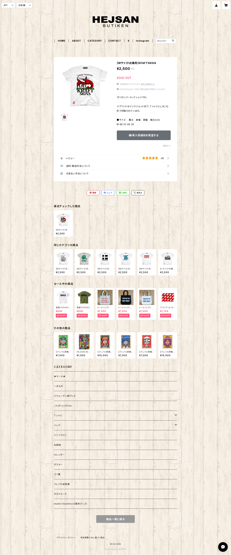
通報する (167, 146)
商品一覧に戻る (115, 519)
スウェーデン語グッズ (65, 395)
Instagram (142, 40)
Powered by (115, 549)
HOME (61, 40)
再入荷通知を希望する (144, 135)
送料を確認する (148, 84)
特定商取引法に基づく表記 (93, 537)
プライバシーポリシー (65, 537)
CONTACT (114, 40)
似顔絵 (57, 444)
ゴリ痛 (57, 474)
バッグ (57, 425)
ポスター (58, 464)
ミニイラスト (60, 435)
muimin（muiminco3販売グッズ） (71, 503)
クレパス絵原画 (62, 484)
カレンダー (59, 454)
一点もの (58, 386)
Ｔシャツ (58, 415)
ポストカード (60, 493)
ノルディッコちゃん (63, 405)
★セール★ (59, 376)
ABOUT (76, 40)
